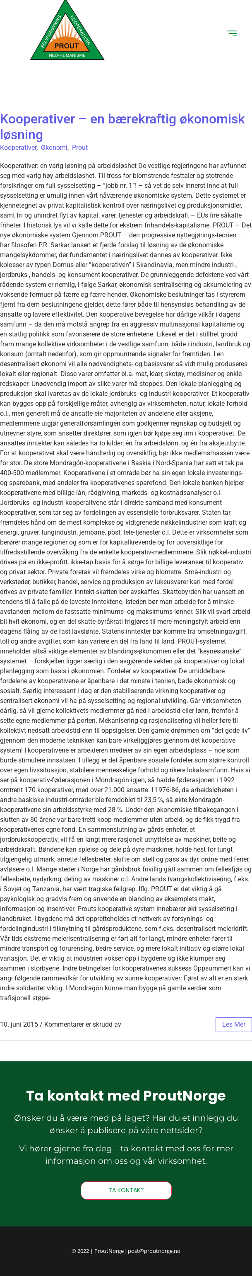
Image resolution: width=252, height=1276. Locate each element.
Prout (80, 148)
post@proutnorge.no (154, 1251)
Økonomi (54, 148)
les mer (233, 1024)
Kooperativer (18, 148)
